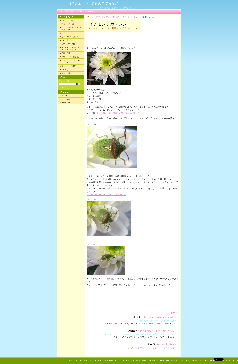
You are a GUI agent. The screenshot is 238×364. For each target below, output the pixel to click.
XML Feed (80, 12)
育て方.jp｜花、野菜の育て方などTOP (108, 17)
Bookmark (92, 12)
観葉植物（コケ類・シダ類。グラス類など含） (71, 48)
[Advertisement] (118, 40)
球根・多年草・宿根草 (70, 37)
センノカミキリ (136, 348)
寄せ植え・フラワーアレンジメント (71, 61)
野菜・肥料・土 (67, 53)
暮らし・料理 (67, 73)
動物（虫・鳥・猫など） (131, 17)
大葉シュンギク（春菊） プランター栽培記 (159, 317)
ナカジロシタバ (170, 348)
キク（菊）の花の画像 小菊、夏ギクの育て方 (118, 113)
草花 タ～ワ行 (68, 24)
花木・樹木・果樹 (68, 44)
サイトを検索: (64, 81)
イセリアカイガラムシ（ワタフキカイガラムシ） (157, 331)
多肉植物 (65, 40)
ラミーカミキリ (153, 348)
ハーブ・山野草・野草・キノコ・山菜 (71, 28)
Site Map (69, 12)
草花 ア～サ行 (68, 20)
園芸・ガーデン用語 (69, 66)
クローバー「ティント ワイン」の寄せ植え (106, 194)
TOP (60, 12)
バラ (63, 33)
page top (174, 313)
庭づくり (65, 70)
